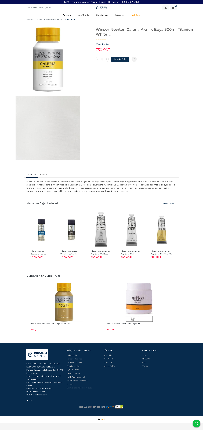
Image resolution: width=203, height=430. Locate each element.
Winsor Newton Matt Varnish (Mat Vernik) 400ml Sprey (69, 261)
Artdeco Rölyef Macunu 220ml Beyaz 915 (123, 331)
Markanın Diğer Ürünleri (42, 210)
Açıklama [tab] (32, 182)
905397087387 (47, 396)
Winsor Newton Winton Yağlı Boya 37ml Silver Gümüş (100, 261)
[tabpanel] (48, 66)
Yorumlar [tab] (44, 182)
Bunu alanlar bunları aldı (43, 283)
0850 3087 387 (32, 396)
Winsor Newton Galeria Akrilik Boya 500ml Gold (50, 331)
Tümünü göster (168, 211)
